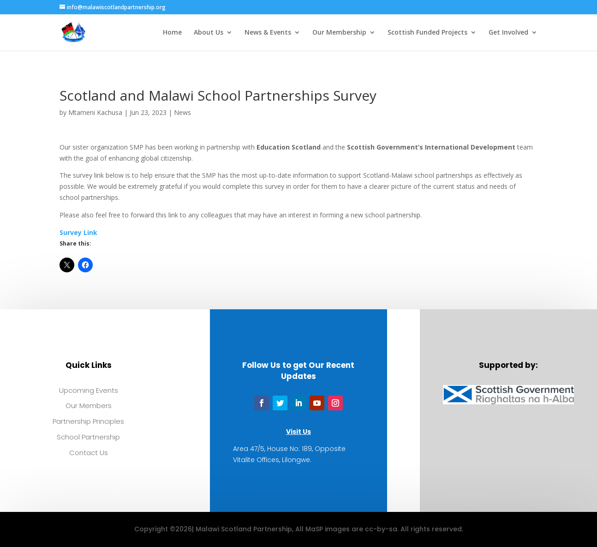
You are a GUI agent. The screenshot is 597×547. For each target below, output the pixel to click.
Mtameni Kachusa (95, 112)
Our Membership (339, 32)
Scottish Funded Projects (427, 32)
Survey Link (78, 232)
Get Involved (508, 32)
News (182, 112)
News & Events (268, 32)
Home (172, 32)
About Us (208, 32)
